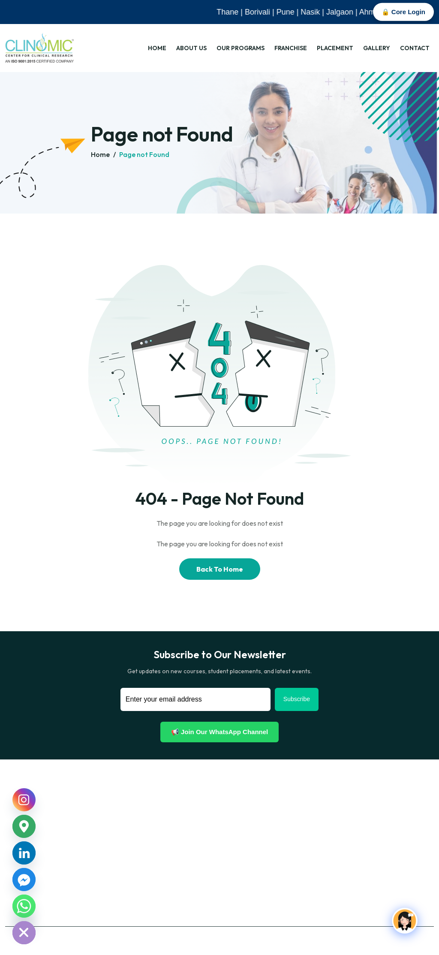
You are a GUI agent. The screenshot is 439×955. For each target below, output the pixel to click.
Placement (335, 48)
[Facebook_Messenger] (24, 879)
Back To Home (219, 569)
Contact (415, 48)
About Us (191, 48)
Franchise (290, 48)
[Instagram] (24, 799)
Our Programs (240, 48)
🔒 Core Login (403, 11)
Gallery (376, 48)
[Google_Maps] (24, 826)
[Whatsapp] (24, 906)
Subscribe (296, 699)
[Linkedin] (24, 853)
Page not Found (144, 154)
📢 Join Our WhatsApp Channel (219, 731)
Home (157, 48)
